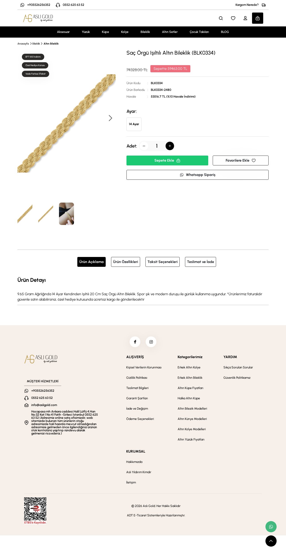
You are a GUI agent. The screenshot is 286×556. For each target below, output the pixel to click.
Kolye (124, 32)
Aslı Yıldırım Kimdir (138, 473)
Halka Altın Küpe (189, 399)
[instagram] (151, 342)
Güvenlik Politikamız (236, 378)
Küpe (105, 32)
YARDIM (230, 357)
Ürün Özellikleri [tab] (125, 262)
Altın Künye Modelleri (192, 419)
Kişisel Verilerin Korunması (144, 368)
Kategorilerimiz (190, 357)
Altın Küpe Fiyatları (190, 388)
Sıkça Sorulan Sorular (238, 368)
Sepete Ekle (167, 160)
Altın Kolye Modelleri (192, 430)
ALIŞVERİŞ (135, 357)
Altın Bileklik (51, 43)
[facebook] (134, 342)
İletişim (131, 483)
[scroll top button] (271, 541)
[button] (110, 118)
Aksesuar (63, 32)
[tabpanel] (143, 289)
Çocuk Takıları (199, 32)
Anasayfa (23, 43)
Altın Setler (170, 32)
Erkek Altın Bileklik (190, 378)
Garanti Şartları (137, 399)
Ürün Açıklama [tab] (91, 262)
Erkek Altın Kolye (189, 368)
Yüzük (86, 32)
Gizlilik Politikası (136, 378)
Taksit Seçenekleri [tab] (162, 262)
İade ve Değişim (137, 409)
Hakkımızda (134, 462)
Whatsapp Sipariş (197, 175)
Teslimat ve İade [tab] (200, 262)
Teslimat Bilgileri (137, 388)
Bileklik (145, 32)
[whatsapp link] (271, 526)
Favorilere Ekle (241, 160)
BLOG (225, 32)
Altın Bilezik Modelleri (192, 409)
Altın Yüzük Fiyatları (191, 440)
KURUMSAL (135, 452)
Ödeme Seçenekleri (140, 419)
